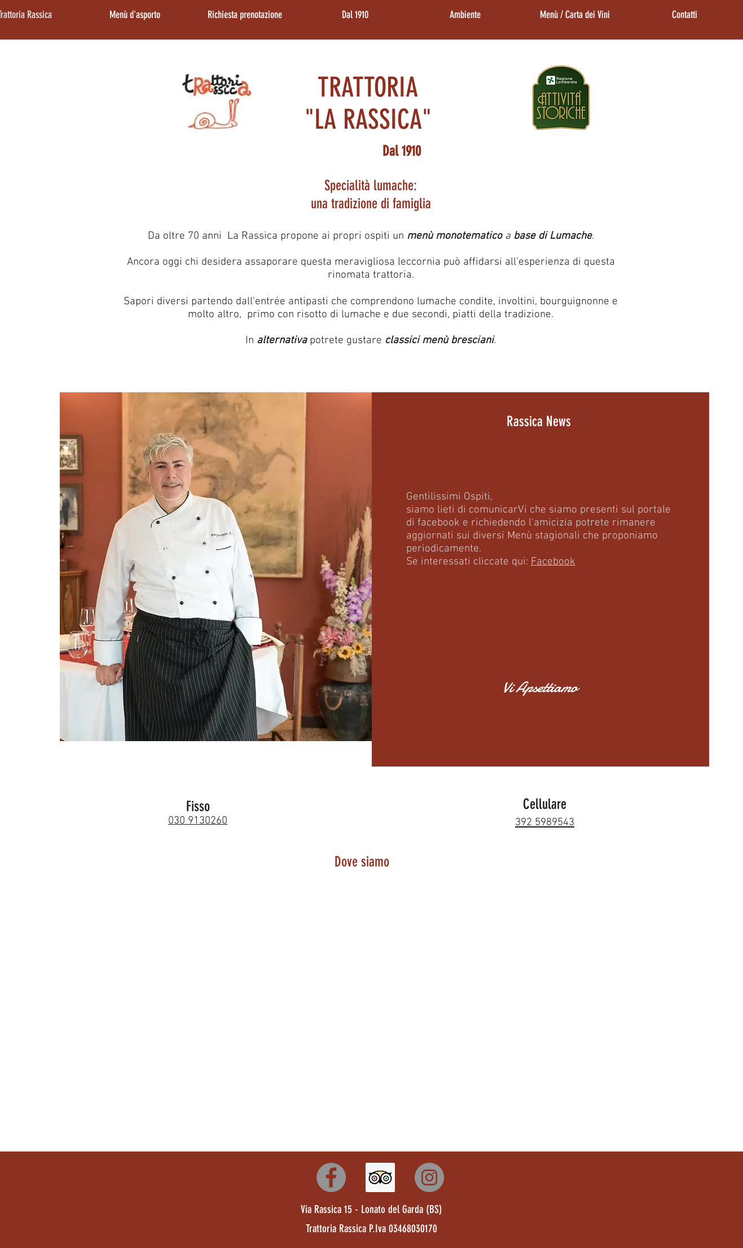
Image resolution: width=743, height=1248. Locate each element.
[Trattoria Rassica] (331, 1177)
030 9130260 (197, 821)
